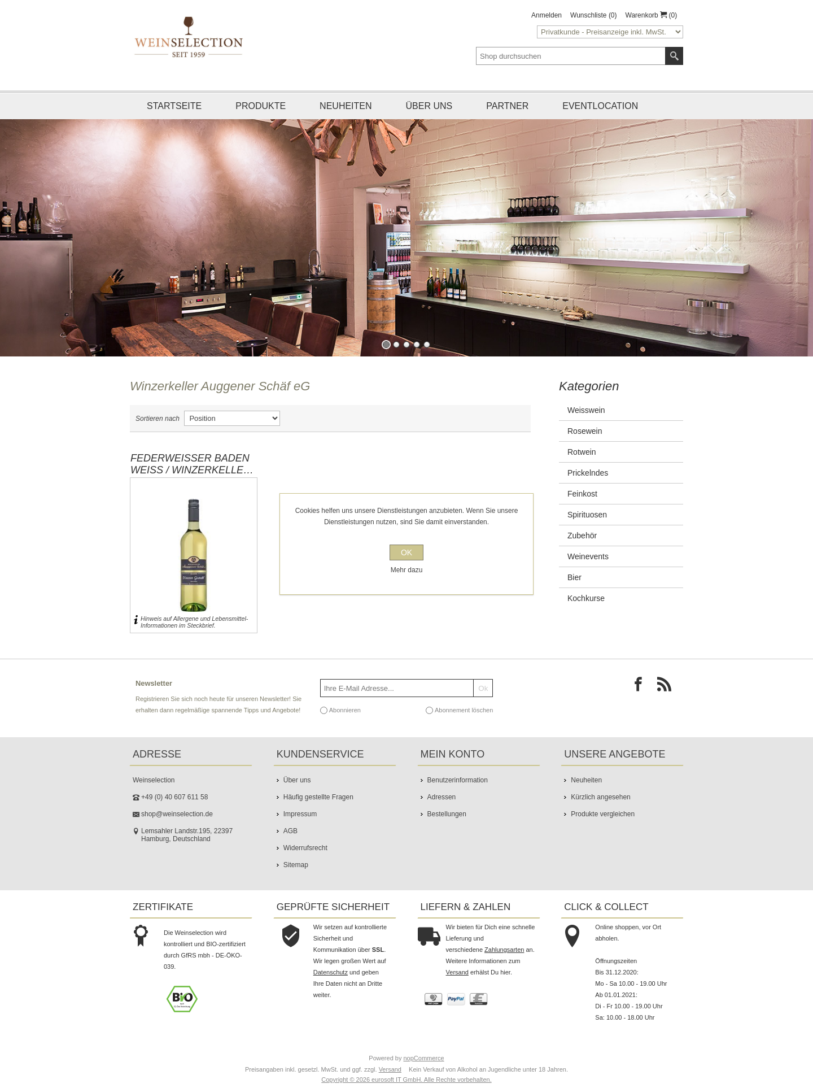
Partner (507, 106)
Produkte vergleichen (603, 814)
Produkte (260, 106)
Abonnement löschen (464, 710)
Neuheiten (345, 106)
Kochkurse (586, 598)
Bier (574, 577)
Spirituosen (587, 514)
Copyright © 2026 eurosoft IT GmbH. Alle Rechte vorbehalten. (406, 1079)
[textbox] (571, 56)
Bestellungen (446, 814)
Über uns (429, 106)
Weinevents (588, 556)
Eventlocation (600, 106)
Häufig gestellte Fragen (318, 797)
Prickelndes (587, 472)
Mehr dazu (407, 570)
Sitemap (295, 865)
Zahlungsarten (504, 949)
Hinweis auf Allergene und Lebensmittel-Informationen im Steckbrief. (194, 622)
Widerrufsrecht (305, 848)
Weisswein (586, 410)
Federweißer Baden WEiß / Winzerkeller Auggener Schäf (190, 464)
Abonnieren (345, 710)
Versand (457, 972)
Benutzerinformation (457, 780)
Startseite (174, 106)
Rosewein (584, 431)
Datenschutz (330, 972)
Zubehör (582, 535)
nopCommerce (424, 1058)
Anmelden (546, 15)
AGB (290, 831)
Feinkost (582, 493)
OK (406, 552)
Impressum (300, 814)
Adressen (441, 797)
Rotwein (581, 451)
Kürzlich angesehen (600, 797)
